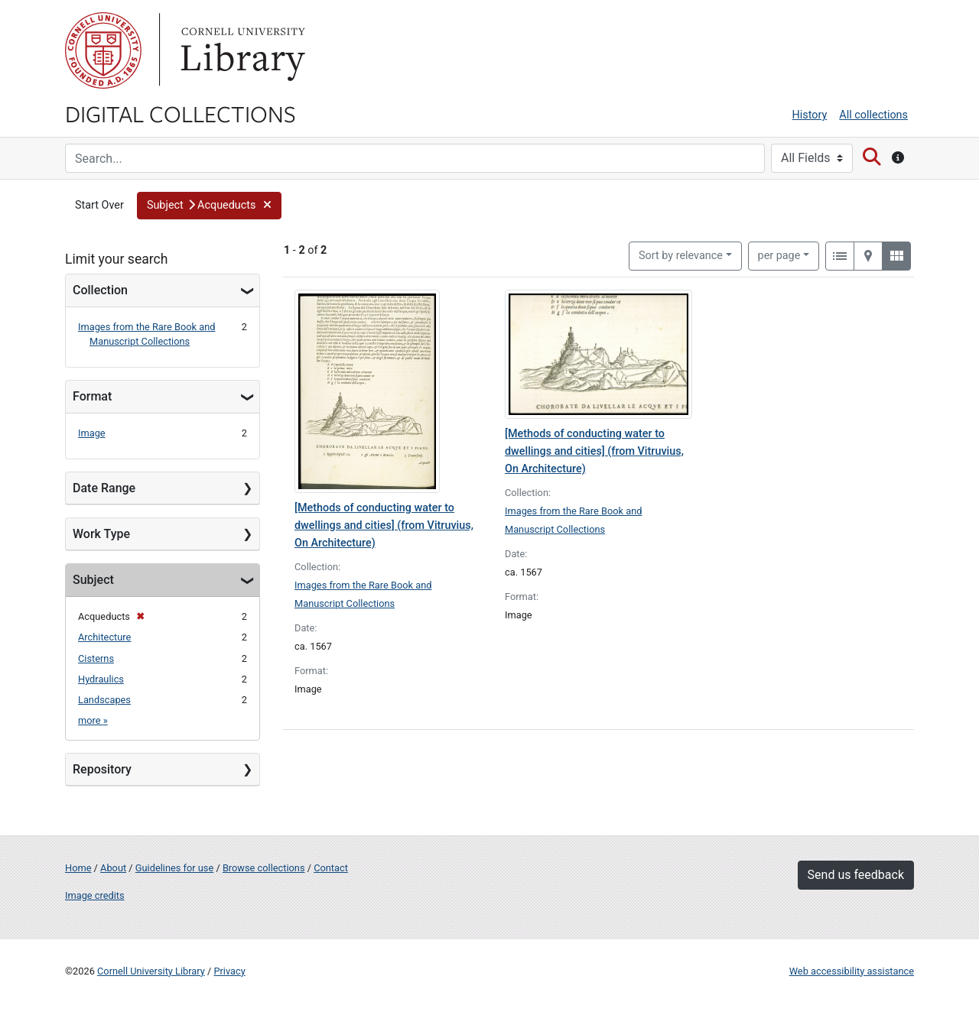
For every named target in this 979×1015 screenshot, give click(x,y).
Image (92, 433)
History (810, 115)
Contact (331, 868)
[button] (209, 205)
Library (241, 50)
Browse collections (264, 868)
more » (93, 720)
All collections (873, 115)
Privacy (229, 971)
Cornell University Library (151, 971)
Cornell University (103, 50)
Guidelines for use (174, 868)
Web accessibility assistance (851, 971)
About (113, 868)
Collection (100, 290)
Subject (93, 579)
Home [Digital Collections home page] (78, 868)
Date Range (104, 488)
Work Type (101, 534)
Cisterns (96, 658)
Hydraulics (101, 679)
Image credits (95, 895)
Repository (102, 769)
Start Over (99, 205)
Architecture (104, 637)
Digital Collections (180, 113)
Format (92, 396)
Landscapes (104, 699)
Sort (681, 255)
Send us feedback (856, 874)
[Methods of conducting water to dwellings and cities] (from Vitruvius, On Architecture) (383, 525)
